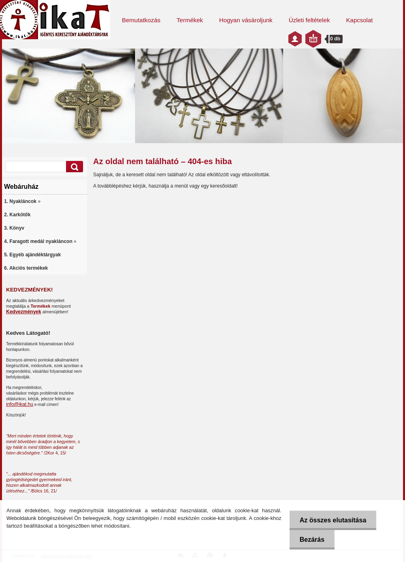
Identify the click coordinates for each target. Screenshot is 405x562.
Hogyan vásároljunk (246, 20)
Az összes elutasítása (333, 520)
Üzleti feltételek (309, 20)
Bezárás (312, 539)
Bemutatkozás (141, 20)
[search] (73, 167)
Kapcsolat (359, 20)
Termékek (190, 20)
